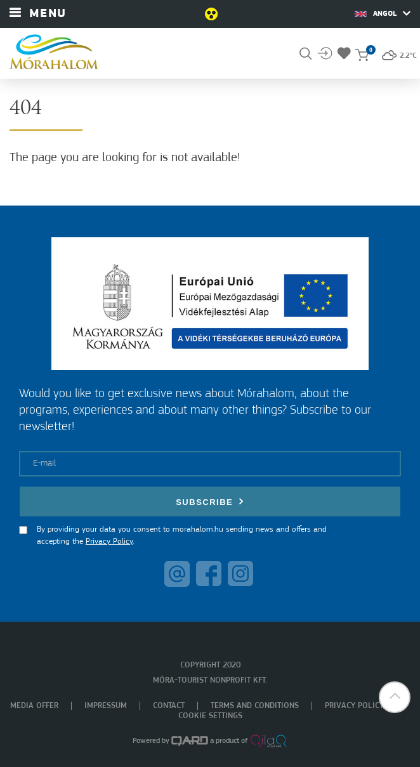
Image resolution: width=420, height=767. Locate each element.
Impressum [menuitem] (105, 706)
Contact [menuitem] (169, 706)
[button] (394, 697)
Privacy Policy (109, 541)
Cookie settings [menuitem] (210, 716)
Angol (382, 13)
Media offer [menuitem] (34, 706)
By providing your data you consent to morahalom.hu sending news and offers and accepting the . (182, 535)
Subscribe (210, 501)
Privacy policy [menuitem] (354, 706)
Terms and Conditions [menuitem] (255, 706)
